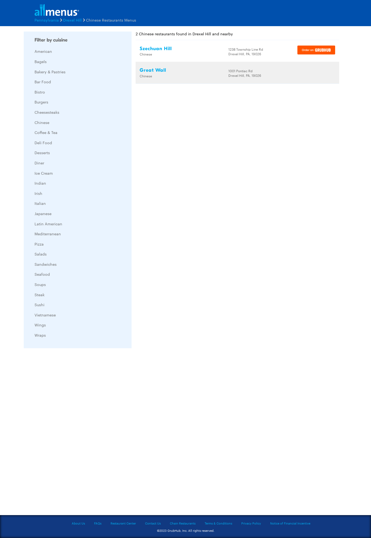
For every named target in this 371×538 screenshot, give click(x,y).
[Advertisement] (64, 433)
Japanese (43, 213)
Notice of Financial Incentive (290, 523)
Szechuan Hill (156, 48)
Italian (40, 203)
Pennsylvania (47, 20)
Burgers (41, 102)
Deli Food (43, 142)
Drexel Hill (72, 20)
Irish (38, 193)
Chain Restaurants (182, 523)
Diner (39, 162)
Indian (40, 183)
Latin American (48, 223)
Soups (40, 284)
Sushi (39, 304)
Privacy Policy (251, 523)
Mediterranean (48, 233)
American (43, 51)
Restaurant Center (123, 523)
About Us (78, 523)
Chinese (42, 122)
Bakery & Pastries (50, 71)
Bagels (41, 61)
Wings (40, 324)
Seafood (42, 274)
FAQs (97, 523)
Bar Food (43, 81)
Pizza (39, 244)
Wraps (40, 335)
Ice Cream (44, 173)
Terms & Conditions (218, 523)
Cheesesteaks (47, 112)
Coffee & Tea (46, 132)
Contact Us (153, 523)
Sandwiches (46, 264)
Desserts (42, 152)
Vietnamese (45, 315)
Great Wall (153, 70)
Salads (41, 254)
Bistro (40, 92)
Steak (39, 294)
